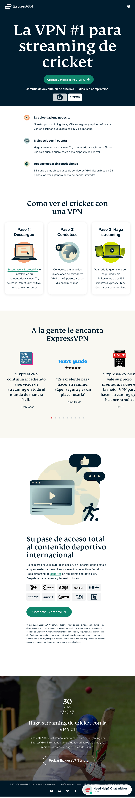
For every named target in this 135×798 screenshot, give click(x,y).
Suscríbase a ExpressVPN (23, 271)
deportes (55, 575)
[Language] (128, 6)
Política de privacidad (71, 786)
